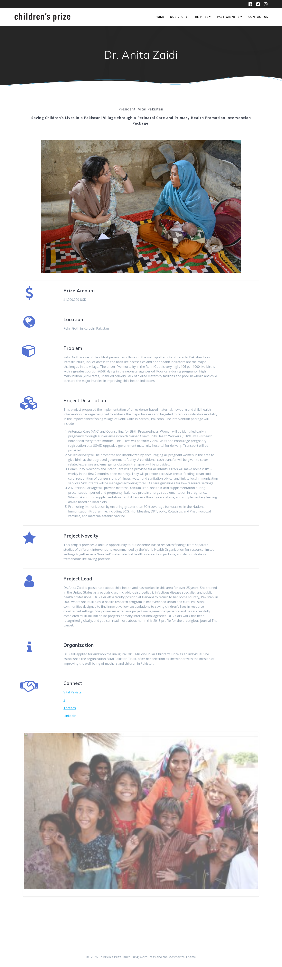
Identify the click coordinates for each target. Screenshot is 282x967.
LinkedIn (69, 716)
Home (160, 17)
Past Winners (228, 17)
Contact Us (258, 17)
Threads (69, 708)
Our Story (178, 17)
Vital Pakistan (73, 692)
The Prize (200, 17)
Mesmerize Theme (182, 957)
